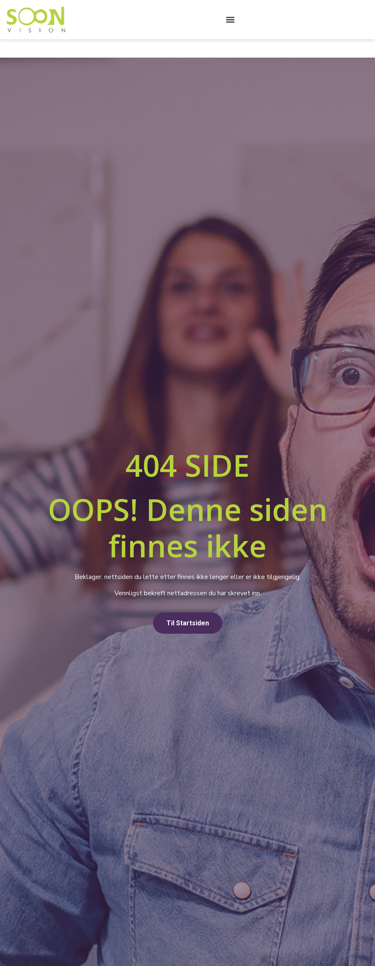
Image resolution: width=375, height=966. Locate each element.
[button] (230, 19)
